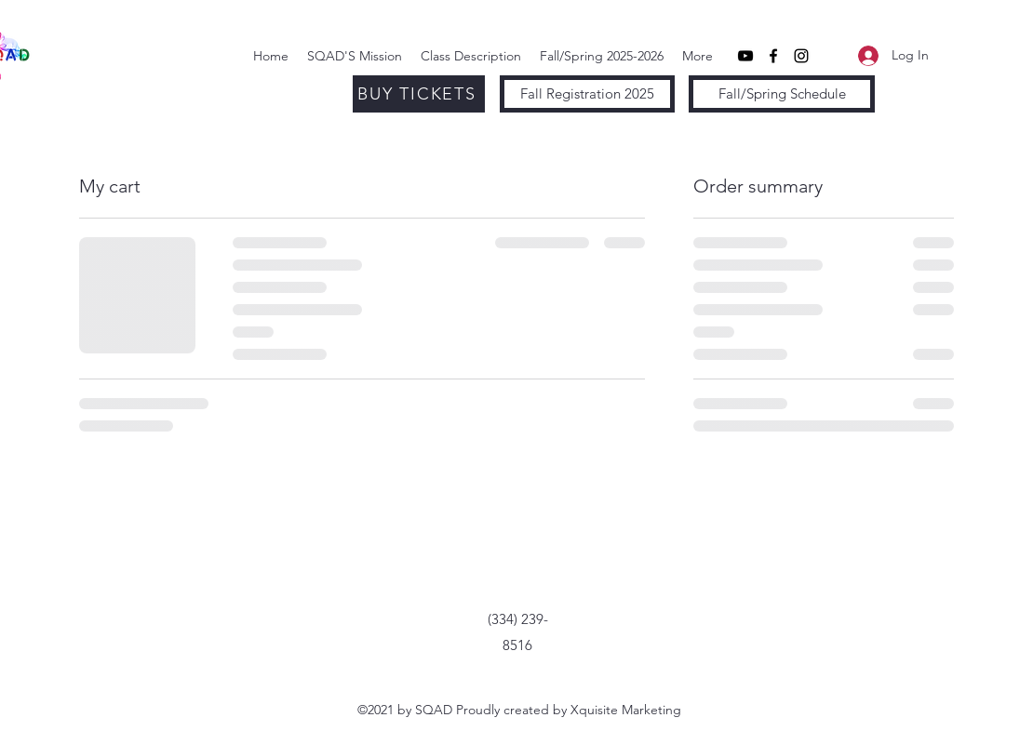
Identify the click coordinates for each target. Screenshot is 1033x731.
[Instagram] (801, 56)
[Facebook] (773, 56)
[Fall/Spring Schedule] (782, 94)
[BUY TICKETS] (419, 94)
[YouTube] (745, 56)
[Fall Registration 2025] (587, 94)
